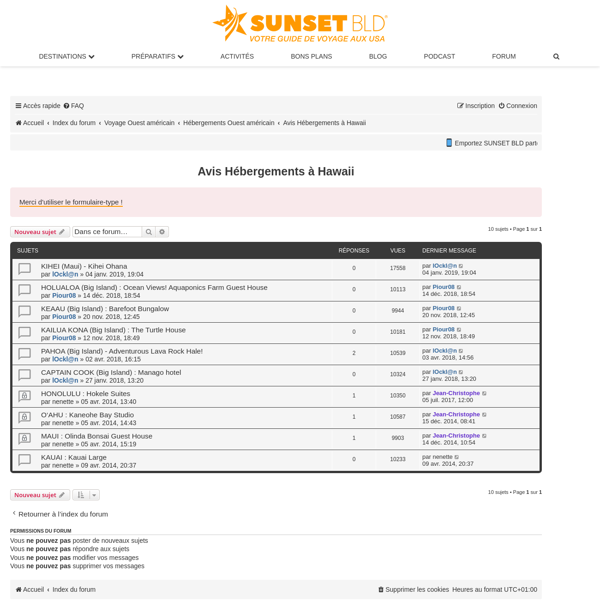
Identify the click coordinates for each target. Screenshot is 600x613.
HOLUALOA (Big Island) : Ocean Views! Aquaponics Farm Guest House (154, 287)
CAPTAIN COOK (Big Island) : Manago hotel (111, 372)
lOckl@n (65, 274)
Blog (378, 56)
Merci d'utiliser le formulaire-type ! (71, 202)
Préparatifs (158, 56)
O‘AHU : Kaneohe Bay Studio (87, 415)
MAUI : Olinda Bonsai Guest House (96, 436)
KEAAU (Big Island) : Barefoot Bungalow (105, 309)
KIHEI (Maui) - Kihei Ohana (84, 266)
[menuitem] (557, 56)
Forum (504, 56)
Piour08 (64, 295)
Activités (237, 56)
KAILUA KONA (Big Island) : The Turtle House (113, 330)
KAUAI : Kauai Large (74, 457)
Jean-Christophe (456, 393)
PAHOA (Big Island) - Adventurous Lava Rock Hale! (122, 351)
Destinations (66, 56)
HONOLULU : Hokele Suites (85, 393)
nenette (63, 401)
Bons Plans (311, 56)
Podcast (440, 56)
